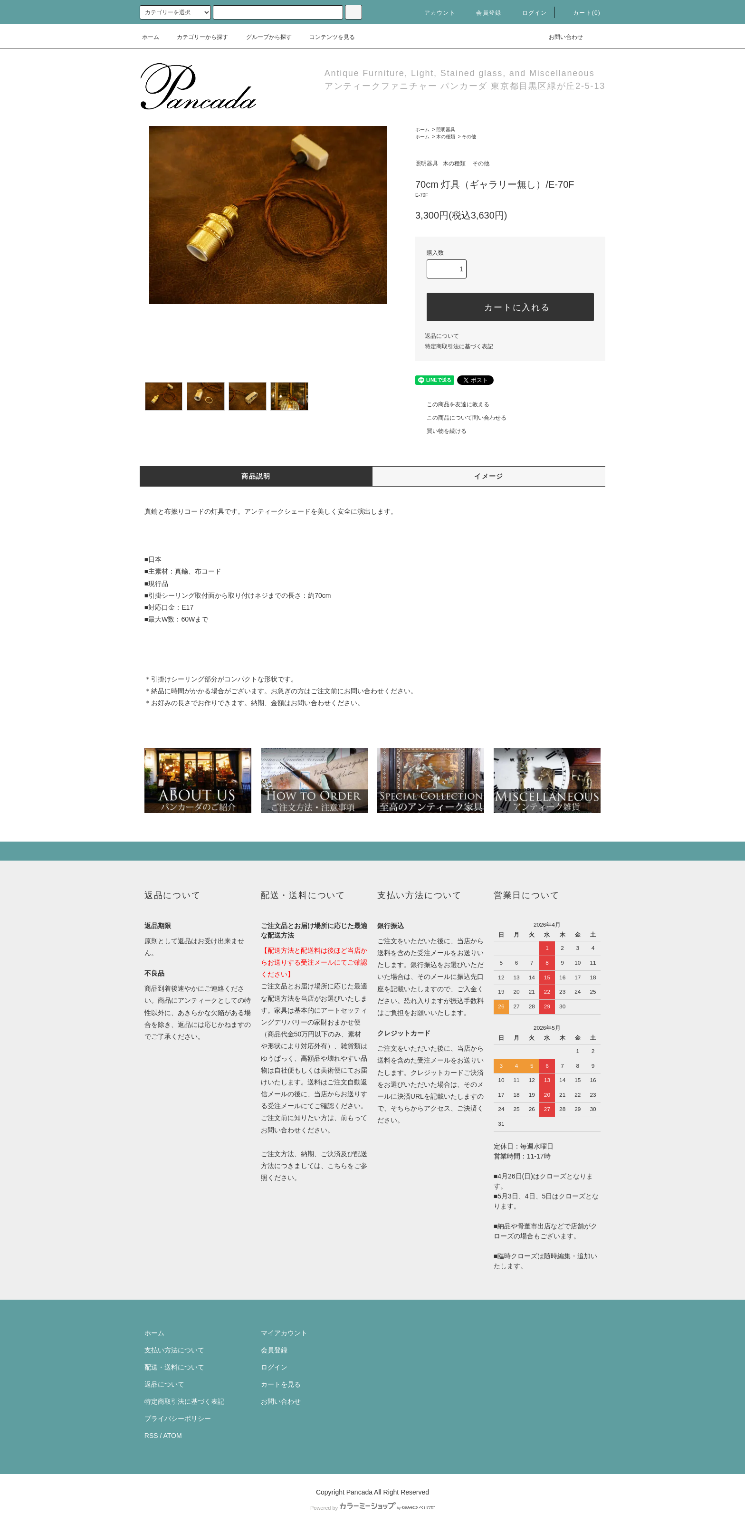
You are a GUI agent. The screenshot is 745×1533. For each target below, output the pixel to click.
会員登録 (483, 13)
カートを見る (281, 1384)
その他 (469, 136)
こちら (337, 1165)
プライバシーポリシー (177, 1418)
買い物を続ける (441, 431)
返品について (442, 336)
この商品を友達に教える (452, 404)
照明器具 (445, 129)
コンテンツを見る (326, 37)
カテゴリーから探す (196, 37)
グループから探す (263, 37)
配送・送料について (174, 1367)
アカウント (434, 13)
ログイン (529, 13)
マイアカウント (284, 1333)
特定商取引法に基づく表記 (459, 346)
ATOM (172, 1435)
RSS (151, 1435)
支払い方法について (174, 1350)
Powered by (372, 1508)
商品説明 (256, 476)
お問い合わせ (560, 37)
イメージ (489, 476)
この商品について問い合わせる (460, 417)
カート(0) (581, 13)
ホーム (150, 37)
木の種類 (445, 136)
